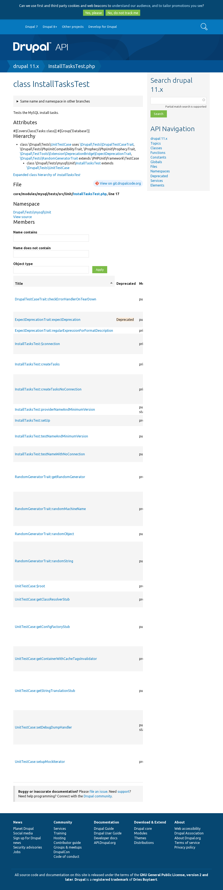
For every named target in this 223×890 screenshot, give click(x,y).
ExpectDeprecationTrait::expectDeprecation (47, 319)
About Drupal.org (187, 838)
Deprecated (159, 176)
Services (156, 181)
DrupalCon (62, 852)
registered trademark (110, 879)
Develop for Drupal (102, 26)
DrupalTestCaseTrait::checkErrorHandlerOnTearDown (55, 299)
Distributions (144, 843)
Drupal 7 (31, 26)
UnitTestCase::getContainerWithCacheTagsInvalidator (56, 659)
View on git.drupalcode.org (120, 183)
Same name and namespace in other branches (55, 101)
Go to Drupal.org (17, 26)
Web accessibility (187, 828)
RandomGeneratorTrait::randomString (44, 561)
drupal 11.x (26, 66)
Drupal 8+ (50, 26)
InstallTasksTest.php (71, 66)
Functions (157, 153)
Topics (155, 143)
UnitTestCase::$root (30, 586)
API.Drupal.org (105, 843)
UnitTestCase (61, 144)
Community (63, 822)
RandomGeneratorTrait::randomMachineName (50, 509)
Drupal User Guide (107, 833)
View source (22, 217)
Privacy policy (184, 847)
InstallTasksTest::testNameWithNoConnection (50, 454)
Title (64, 283)
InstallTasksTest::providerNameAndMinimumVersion (55, 409)
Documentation (106, 822)
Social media (23, 833)
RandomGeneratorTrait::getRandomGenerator (50, 477)
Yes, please (93, 13)
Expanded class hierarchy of (46, 175)
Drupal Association (189, 833)
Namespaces (160, 171)
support (123, 791)
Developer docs (105, 838)
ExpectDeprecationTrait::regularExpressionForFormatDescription (64, 330)
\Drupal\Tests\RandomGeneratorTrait (49, 158)
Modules (140, 833)
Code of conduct (66, 856)
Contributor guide (67, 843)
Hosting (60, 838)
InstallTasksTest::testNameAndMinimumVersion (51, 436)
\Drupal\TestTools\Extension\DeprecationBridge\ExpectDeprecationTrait (75, 154)
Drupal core (143, 828)
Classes (156, 148)
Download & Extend (150, 822)
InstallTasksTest (88, 163)
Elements (157, 185)
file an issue (98, 791)
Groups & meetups (68, 847)
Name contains (25, 232)
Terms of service (187, 843)
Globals (156, 162)
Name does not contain (32, 248)
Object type (23, 264)
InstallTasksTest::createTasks (37, 364)
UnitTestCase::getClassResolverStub (42, 599)
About (179, 822)
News (17, 822)
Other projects (73, 26)
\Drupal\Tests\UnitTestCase (48, 168)
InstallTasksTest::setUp (32, 420)
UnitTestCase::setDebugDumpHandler (43, 727)
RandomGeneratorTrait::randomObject (44, 534)
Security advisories (27, 847)
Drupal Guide (104, 828)
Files (153, 166)
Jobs (17, 852)
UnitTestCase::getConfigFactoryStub (42, 627)
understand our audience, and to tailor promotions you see (157, 6)
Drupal (80, 879)
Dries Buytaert (145, 879)
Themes (140, 838)
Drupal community (98, 796)
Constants (158, 157)
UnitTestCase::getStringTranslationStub (45, 691)
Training (60, 833)
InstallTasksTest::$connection (37, 344)
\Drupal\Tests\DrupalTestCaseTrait (107, 144)
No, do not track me (123, 13)
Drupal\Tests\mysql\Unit (32, 212)
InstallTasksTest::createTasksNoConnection (48, 389)
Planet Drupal (23, 828)
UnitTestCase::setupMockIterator (40, 761)
